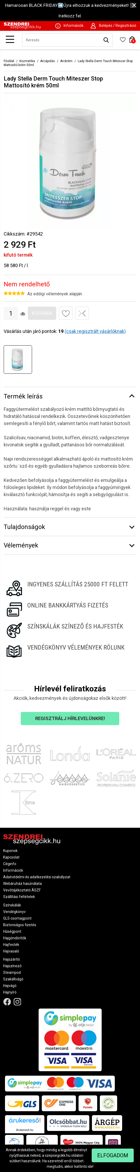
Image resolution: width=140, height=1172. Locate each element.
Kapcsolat (11, 857)
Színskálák (12, 905)
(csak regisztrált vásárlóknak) (95, 331)
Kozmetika (27, 61)
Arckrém (66, 61)
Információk (13, 870)
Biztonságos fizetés (19, 925)
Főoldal (9, 61)
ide (90, 1166)
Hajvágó (10, 986)
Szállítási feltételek (19, 897)
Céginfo (9, 864)
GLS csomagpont (17, 918)
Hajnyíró (10, 992)
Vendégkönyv (14, 912)
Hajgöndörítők (14, 938)
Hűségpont (12, 931)
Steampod (12, 972)
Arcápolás (47, 61)
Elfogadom (112, 1155)
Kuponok (10, 851)
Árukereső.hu (24, 1129)
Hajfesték (11, 944)
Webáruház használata (22, 883)
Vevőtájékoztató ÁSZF (22, 890)
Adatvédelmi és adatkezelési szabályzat (36, 877)
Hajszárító (11, 959)
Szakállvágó (13, 979)
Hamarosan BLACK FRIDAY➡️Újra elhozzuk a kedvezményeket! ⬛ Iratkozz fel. (70, 10)
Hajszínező (12, 966)
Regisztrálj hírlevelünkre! (70, 718)
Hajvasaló (11, 951)
